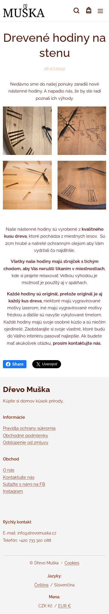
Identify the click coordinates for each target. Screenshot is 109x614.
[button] (76, 10)
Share (15, 364)
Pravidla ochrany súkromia (29, 428)
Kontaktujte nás (18, 477)
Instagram (13, 491)
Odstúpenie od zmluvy (25, 442)
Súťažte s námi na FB (24, 484)
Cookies (72, 563)
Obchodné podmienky (25, 435)
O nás (8, 470)
